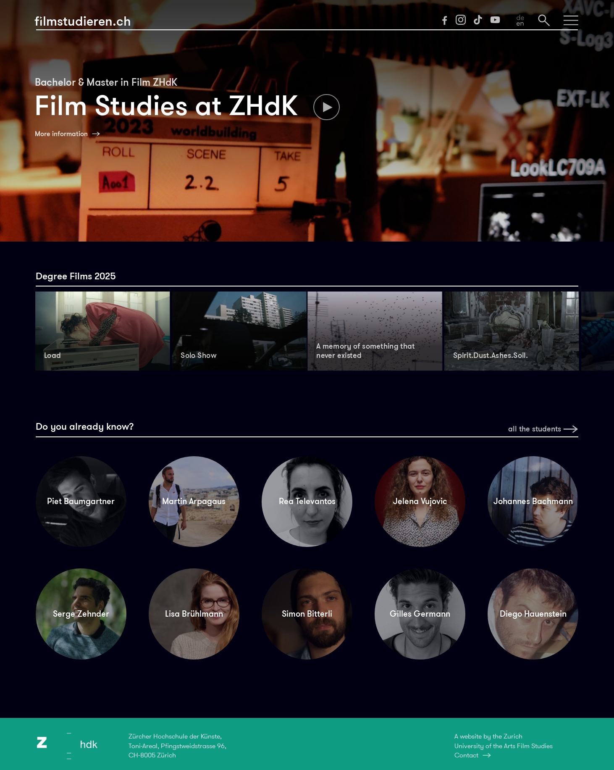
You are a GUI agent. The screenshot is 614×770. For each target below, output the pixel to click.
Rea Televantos (307, 501)
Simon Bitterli (307, 614)
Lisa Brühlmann (194, 614)
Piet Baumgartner (81, 501)
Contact (466, 755)
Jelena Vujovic (420, 501)
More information (61, 134)
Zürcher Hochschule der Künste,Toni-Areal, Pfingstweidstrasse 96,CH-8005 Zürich (177, 745)
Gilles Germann (420, 614)
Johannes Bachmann (533, 501)
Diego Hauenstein (533, 614)
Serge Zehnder (81, 614)
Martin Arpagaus (194, 501)
